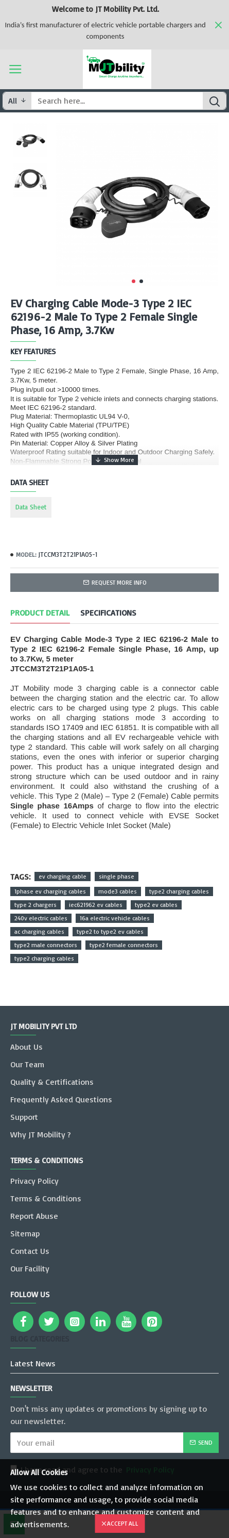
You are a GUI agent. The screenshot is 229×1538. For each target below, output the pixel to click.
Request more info (119, 582)
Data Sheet (30, 507)
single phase (116, 876)
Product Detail (40, 612)
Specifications (108, 612)
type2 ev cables (156, 904)
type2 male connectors (45, 945)
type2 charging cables (179, 891)
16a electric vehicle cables (115, 918)
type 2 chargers (35, 904)
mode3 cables (117, 891)
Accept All (122, 1523)
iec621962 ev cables (95, 904)
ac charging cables (39, 931)
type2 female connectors (124, 945)
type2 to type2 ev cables (110, 931)
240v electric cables (40, 918)
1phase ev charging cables (50, 891)
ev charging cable (62, 876)
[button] (133, 281)
